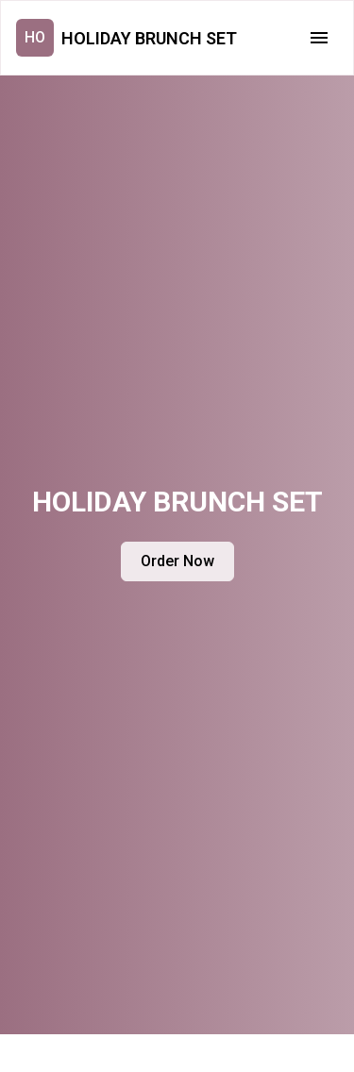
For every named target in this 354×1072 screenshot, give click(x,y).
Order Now (177, 561)
